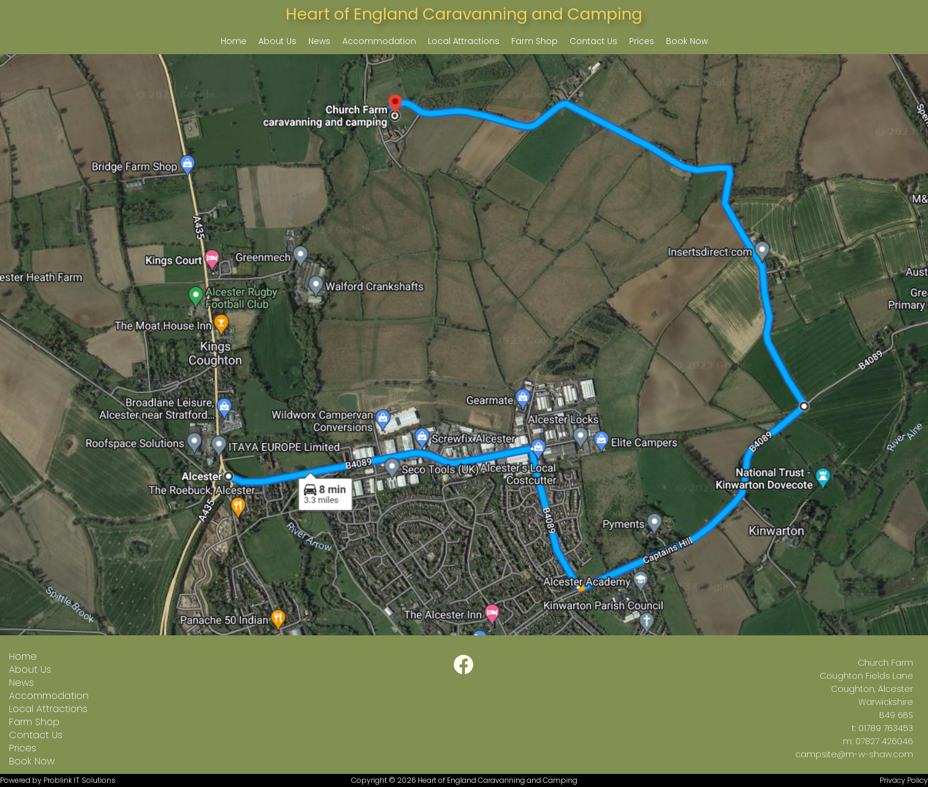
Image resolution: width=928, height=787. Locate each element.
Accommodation (379, 41)
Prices (641, 41)
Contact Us (593, 41)
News (319, 41)
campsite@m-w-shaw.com (854, 754)
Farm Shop (534, 41)
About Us (277, 41)
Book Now (687, 41)
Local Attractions (463, 41)
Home (233, 41)
